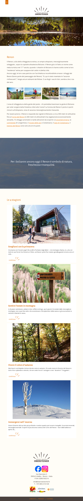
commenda (11, 123)
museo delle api (35, 123)
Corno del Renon (18, 117)
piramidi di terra (62, 120)
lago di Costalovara (61, 123)
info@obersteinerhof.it (41, 482)
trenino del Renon (13, 126)
